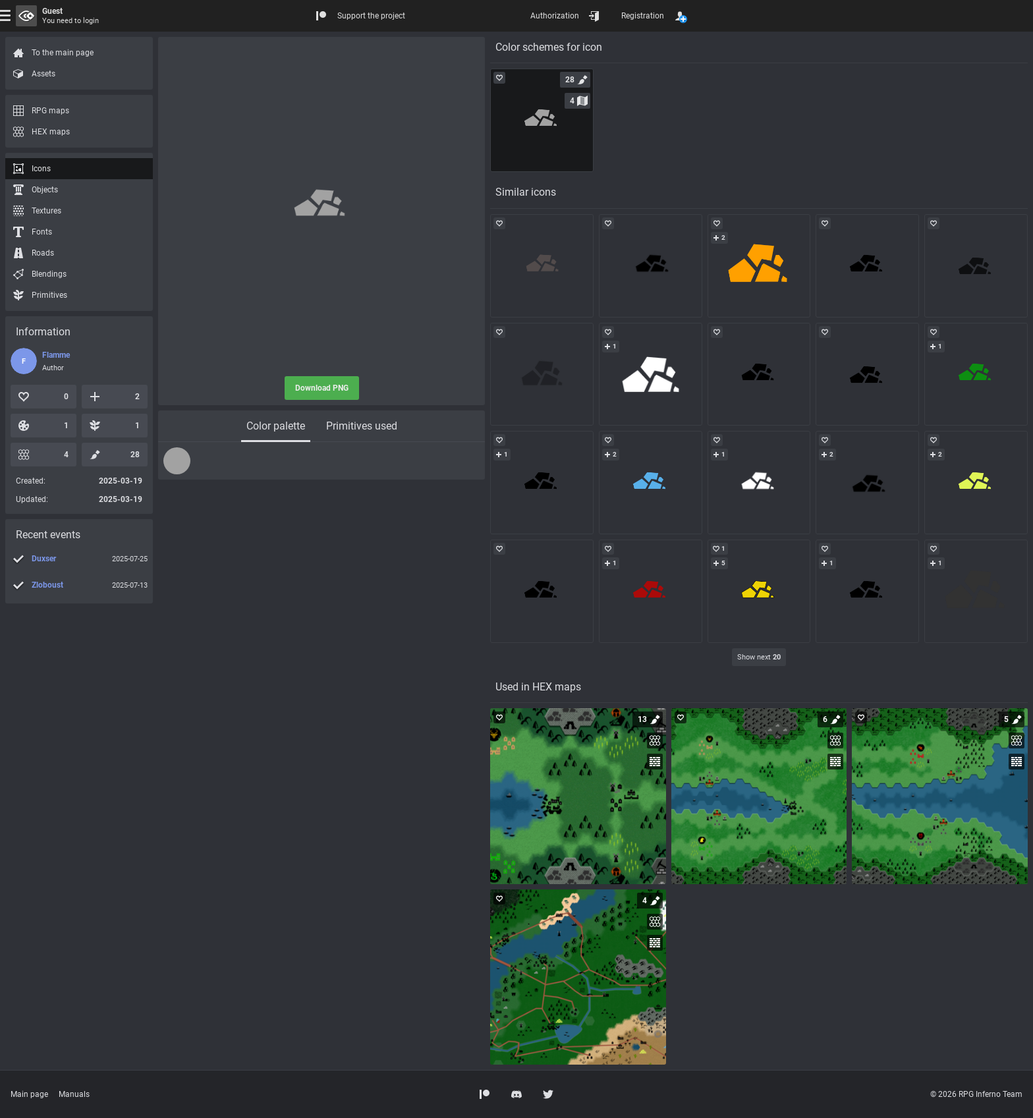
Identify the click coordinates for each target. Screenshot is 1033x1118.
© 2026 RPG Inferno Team (976, 1094)
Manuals (74, 1094)
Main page (29, 1094)
